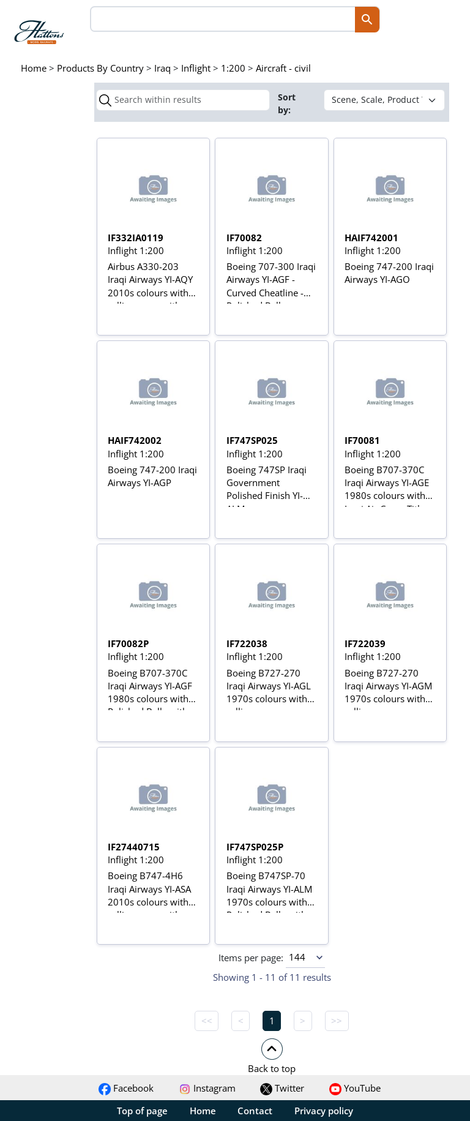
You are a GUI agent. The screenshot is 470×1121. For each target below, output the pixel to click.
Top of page (142, 1110)
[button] (271, 1055)
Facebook (126, 1088)
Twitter (282, 1088)
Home (203, 1110)
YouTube (355, 1088)
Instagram (207, 1088)
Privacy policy (323, 1110)
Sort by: (287, 103)
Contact (254, 1110)
